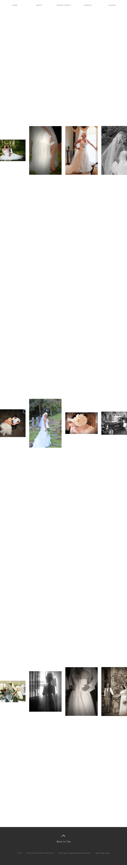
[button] (112, 5)
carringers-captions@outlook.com (74, 853)
